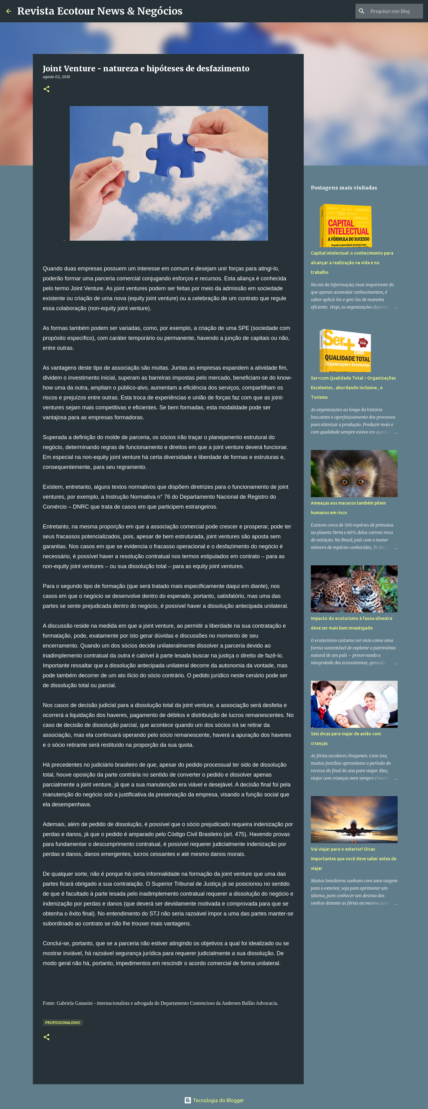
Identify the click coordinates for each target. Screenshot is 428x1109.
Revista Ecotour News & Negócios (100, 11)
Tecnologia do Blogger (214, 1100)
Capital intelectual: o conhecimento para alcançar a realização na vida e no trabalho (352, 263)
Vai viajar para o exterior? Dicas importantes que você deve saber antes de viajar (353, 859)
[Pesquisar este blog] (390, 11)
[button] (46, 89)
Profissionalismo (62, 1023)
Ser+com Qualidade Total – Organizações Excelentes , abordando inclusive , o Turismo (353, 388)
